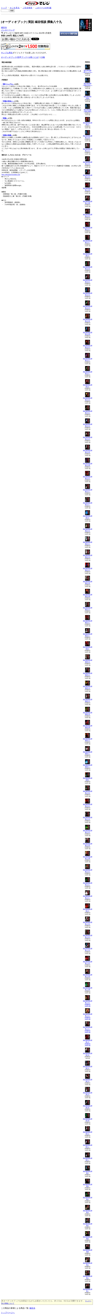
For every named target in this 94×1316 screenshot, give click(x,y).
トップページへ (8, 1313)
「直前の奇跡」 (7, 135)
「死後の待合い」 (8, 101)
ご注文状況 (27, 8)
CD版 (42, 57)
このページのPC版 (43, 8)
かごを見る (15, 8)
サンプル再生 (7, 53)
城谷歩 (4, 27)
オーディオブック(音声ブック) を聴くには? (20, 57)
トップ (4, 8)
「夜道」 (5, 118)
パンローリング (8, 30)
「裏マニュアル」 (8, 84)
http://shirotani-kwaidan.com (11, 174)
